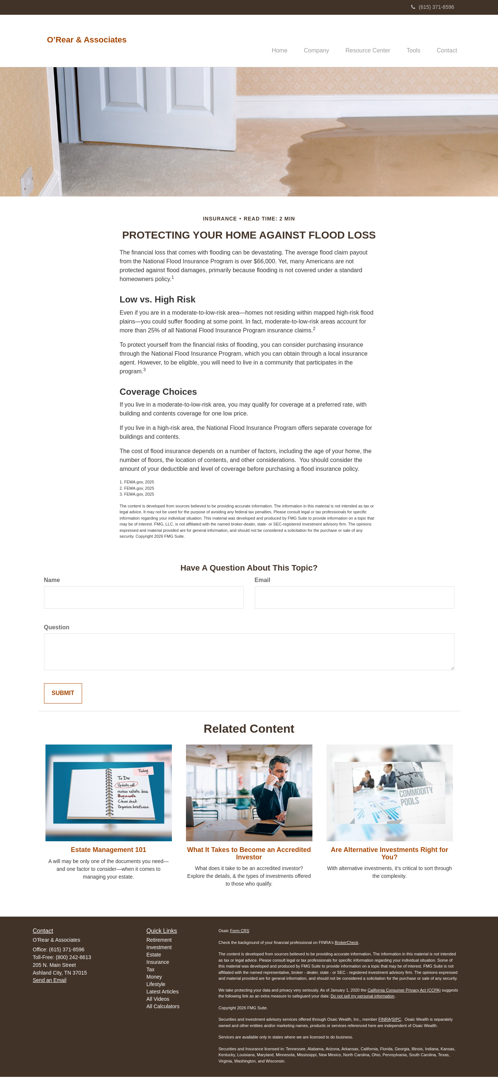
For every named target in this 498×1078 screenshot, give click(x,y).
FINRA (384, 1020)
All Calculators (162, 1007)
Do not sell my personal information (362, 997)
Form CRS (239, 932)
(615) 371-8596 (432, 7)
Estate (153, 955)
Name (52, 581)
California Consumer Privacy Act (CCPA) (404, 991)
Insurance (157, 963)
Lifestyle (155, 985)
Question (57, 628)
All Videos (157, 1000)
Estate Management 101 (108, 850)
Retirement (159, 941)
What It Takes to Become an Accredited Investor (249, 854)
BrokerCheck (347, 943)
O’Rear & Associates (87, 39)
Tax (150, 970)
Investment (159, 948)
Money (154, 978)
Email (263, 581)
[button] (309, 41)
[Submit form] (63, 694)
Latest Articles (162, 992)
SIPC (397, 1020)
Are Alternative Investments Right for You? (389, 854)
